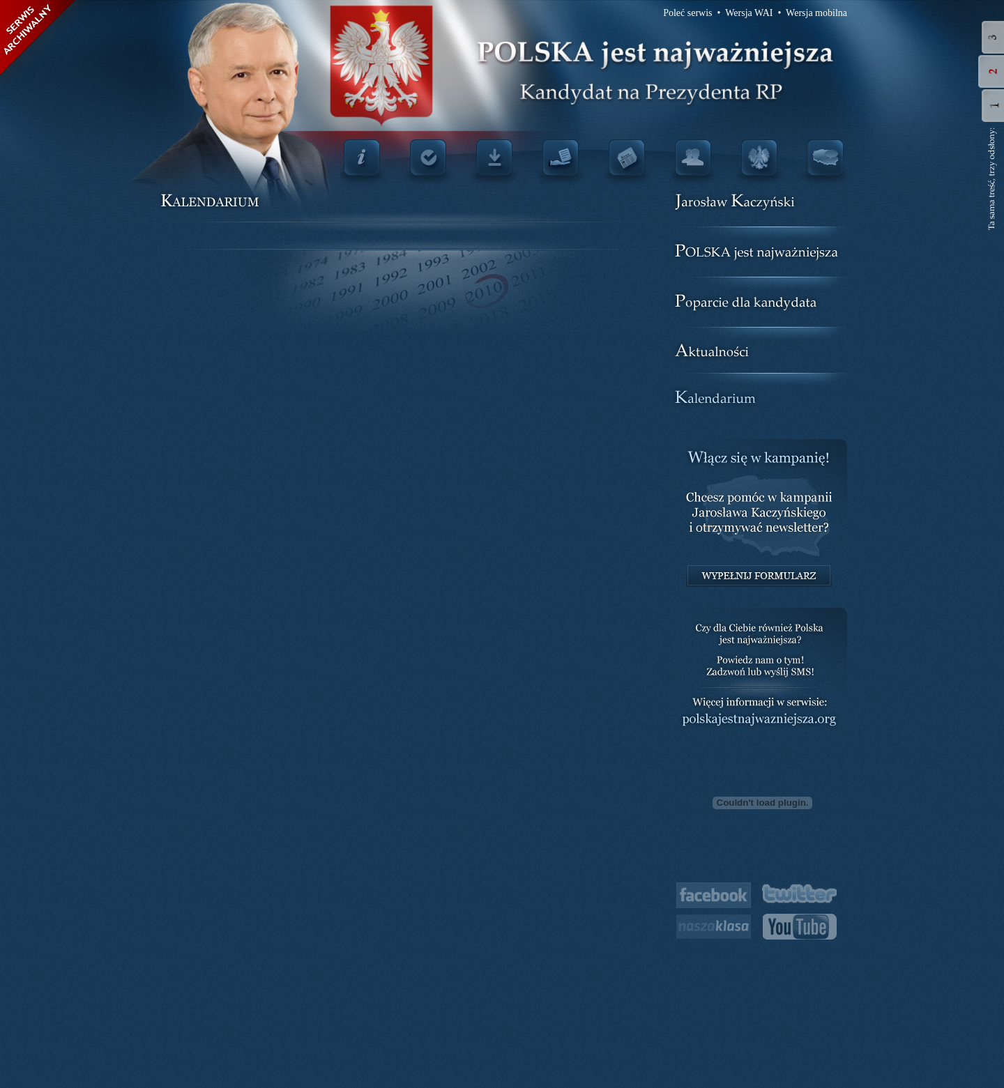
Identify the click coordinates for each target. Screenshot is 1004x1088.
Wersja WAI (749, 13)
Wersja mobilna (816, 13)
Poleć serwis (687, 13)
